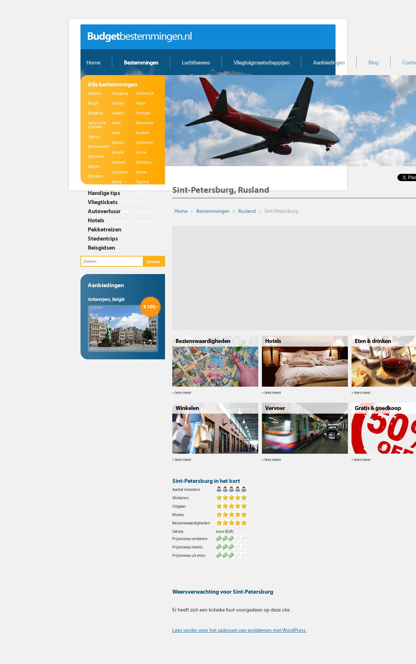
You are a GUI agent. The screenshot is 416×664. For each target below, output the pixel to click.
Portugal (143, 113)
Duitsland (96, 156)
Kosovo (118, 142)
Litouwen (120, 172)
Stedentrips (103, 238)
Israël (116, 123)
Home (93, 62)
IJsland (117, 113)
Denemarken (99, 146)
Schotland (144, 142)
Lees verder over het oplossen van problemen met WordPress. (239, 630)
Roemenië (144, 123)
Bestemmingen (141, 62)
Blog (373, 62)
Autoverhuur (104, 211)
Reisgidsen (101, 247)
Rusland (142, 132)
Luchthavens (196, 62)
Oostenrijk (145, 93)
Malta (116, 182)
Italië (116, 132)
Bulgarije (95, 113)
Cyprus (93, 136)
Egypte (93, 166)
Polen (141, 103)
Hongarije (120, 93)
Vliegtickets (103, 202)
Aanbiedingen (329, 62)
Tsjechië (142, 182)
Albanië (94, 93)
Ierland (118, 103)
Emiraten (95, 176)
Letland (118, 162)
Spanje (141, 172)
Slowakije (144, 162)
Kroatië (118, 152)
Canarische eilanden (97, 125)
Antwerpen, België (106, 299)
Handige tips (104, 192)
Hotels (96, 220)
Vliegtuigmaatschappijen (261, 62)
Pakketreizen (104, 229)
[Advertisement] (283, 277)
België (93, 103)
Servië (141, 152)
